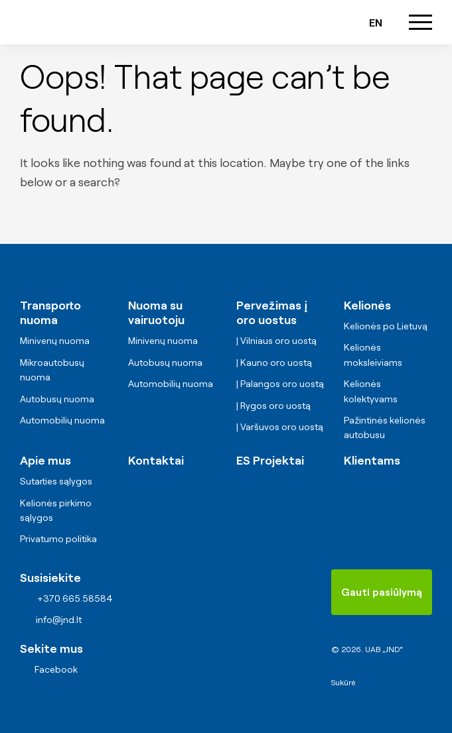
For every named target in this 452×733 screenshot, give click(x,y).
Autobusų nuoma (57, 398)
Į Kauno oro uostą (274, 362)
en (375, 22)
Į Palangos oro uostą (280, 383)
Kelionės (367, 304)
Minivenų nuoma (55, 340)
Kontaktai (156, 459)
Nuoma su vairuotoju (156, 312)
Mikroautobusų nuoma (52, 369)
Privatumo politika (58, 538)
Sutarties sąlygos (56, 480)
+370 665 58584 (248, 22)
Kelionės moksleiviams (373, 354)
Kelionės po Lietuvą (385, 325)
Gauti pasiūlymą (381, 591)
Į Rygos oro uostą (273, 405)
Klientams (372, 459)
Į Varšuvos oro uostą (279, 426)
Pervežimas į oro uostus (271, 312)
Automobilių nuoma (62, 419)
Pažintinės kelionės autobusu (384, 427)
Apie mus (45, 459)
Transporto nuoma (50, 312)
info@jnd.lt (286, 22)
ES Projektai (270, 459)
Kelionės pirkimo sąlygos (56, 509)
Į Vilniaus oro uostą (276, 340)
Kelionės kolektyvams (371, 390)
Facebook (56, 669)
